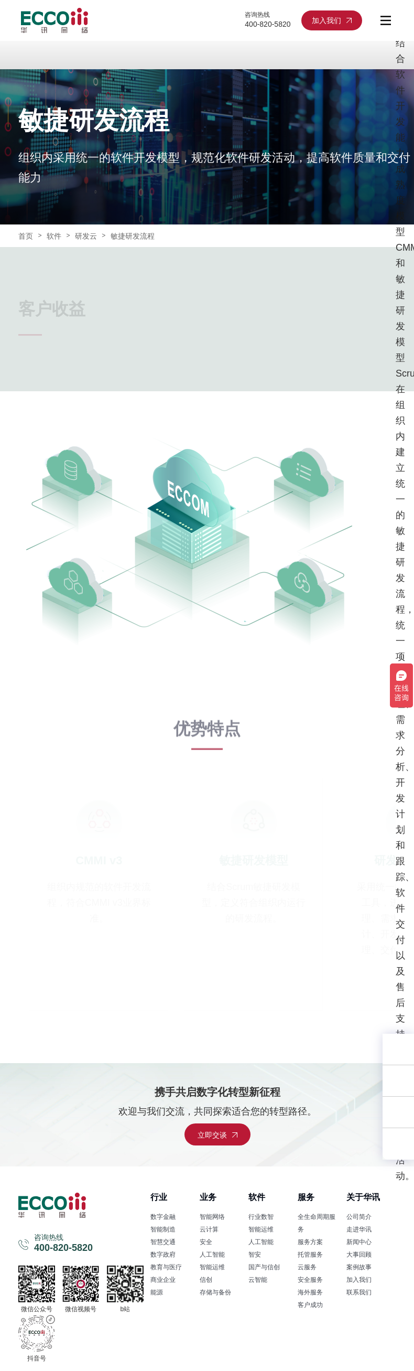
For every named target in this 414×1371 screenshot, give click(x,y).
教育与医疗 (166, 1267)
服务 (306, 1197)
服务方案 (310, 1242)
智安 (254, 1254)
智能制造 (163, 1229)
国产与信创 (264, 1267)
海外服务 (310, 1292)
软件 (54, 236)
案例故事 (359, 1267)
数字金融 (163, 1216)
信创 (206, 1279)
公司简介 (359, 1216)
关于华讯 (363, 1197)
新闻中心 (359, 1242)
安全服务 (310, 1279)
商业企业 (163, 1279)
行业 (158, 1197)
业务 (208, 1197)
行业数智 (261, 1216)
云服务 (307, 1267)
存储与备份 (215, 1292)
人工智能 (212, 1254)
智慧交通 (163, 1242)
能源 (156, 1292)
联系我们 (359, 1292)
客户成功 (310, 1305)
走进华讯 (359, 1229)
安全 (206, 1242)
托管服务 (310, 1254)
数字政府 (163, 1254)
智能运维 (212, 1267)
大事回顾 (359, 1254)
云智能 (257, 1279)
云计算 (209, 1229)
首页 (25, 236)
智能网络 (212, 1216)
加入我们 (359, 1279)
